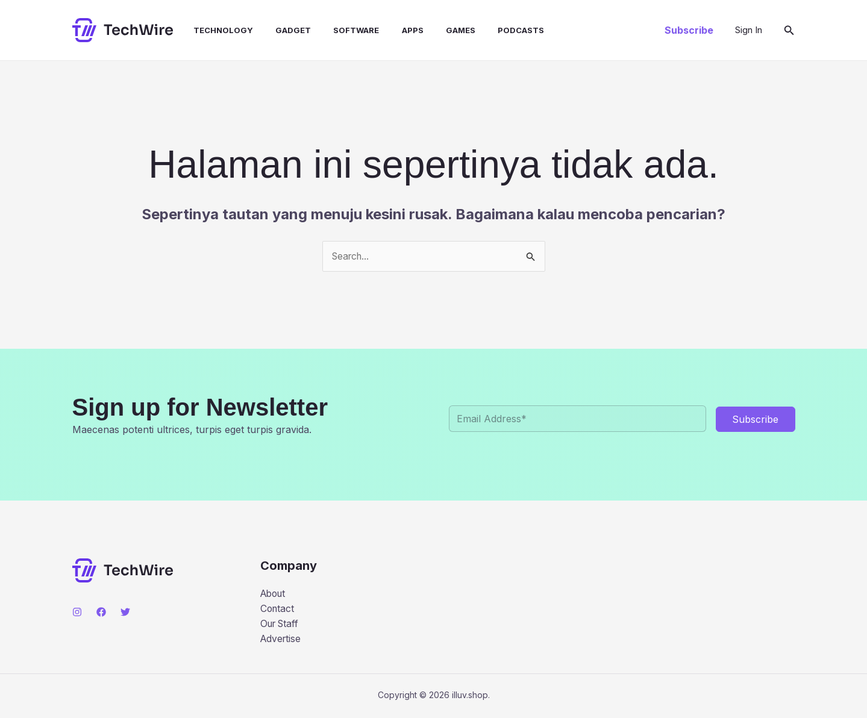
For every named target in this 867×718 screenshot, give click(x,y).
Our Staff (281, 625)
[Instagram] (77, 612)
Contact (278, 609)
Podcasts (497, 30)
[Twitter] (125, 612)
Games (440, 30)
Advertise (281, 640)
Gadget (282, 30)
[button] (689, 30)
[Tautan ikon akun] (748, 30)
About (274, 593)
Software (342, 30)
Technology (215, 30)
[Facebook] (101, 612)
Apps (395, 30)
